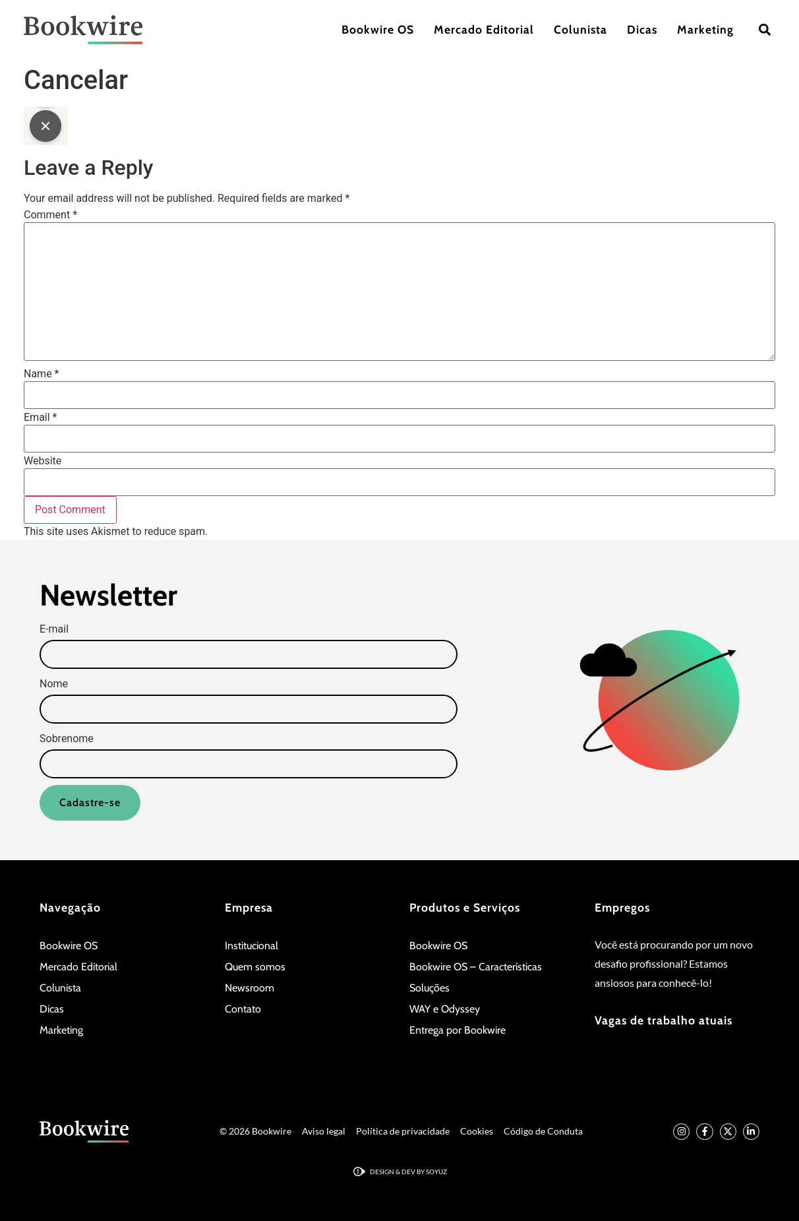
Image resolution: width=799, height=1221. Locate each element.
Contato (243, 1009)
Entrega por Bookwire (457, 1030)
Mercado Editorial (484, 29)
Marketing (705, 29)
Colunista (580, 29)
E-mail (54, 629)
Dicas (642, 29)
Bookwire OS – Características (475, 966)
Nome (54, 684)
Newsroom (249, 988)
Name (41, 374)
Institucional (251, 945)
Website (42, 461)
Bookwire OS (377, 29)
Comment (50, 215)
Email (40, 417)
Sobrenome (67, 739)
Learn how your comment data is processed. (314, 531)
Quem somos (255, 966)
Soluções (429, 988)
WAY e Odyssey (444, 1009)
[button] (764, 30)
